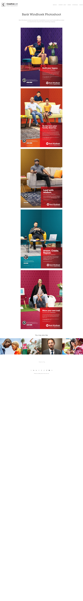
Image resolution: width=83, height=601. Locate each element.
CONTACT (81, 4)
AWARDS (69, 4)
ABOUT (65, 4)
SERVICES (55, 4)
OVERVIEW (61, 4)
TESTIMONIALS (75, 4)
